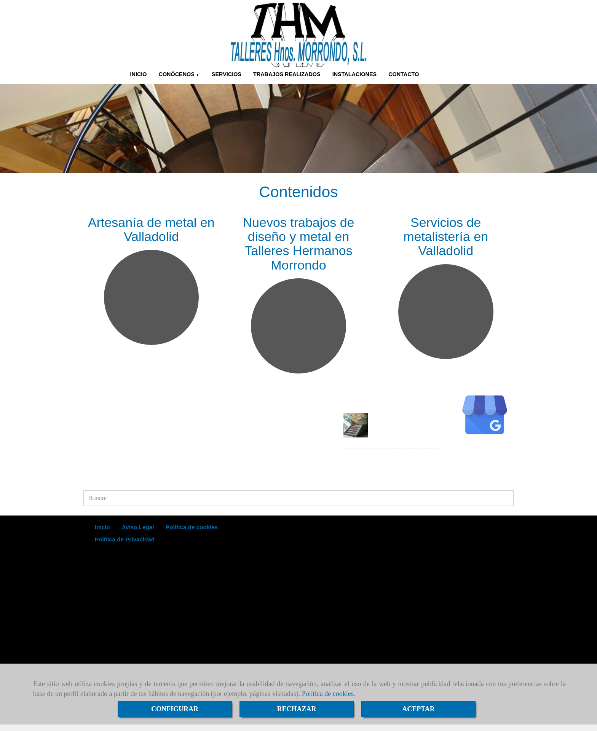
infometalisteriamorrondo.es (128, 477)
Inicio (102, 527)
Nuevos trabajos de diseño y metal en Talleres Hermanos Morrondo (298, 243)
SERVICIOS (226, 74)
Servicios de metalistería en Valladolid (445, 236)
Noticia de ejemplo (401, 418)
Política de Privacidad (125, 539)
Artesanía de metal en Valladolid (151, 229)
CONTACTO (403, 74)
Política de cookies (328, 693)
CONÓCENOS (179, 74)
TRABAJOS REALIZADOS (287, 74)
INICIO (138, 74)
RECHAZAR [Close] (296, 709)
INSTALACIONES (354, 74)
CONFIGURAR (174, 709)
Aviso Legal (138, 527)
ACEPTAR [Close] (418, 709)
